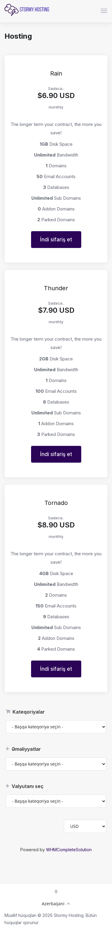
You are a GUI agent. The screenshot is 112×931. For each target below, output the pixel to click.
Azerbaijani (56, 903)
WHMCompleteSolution (69, 849)
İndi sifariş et (56, 240)
